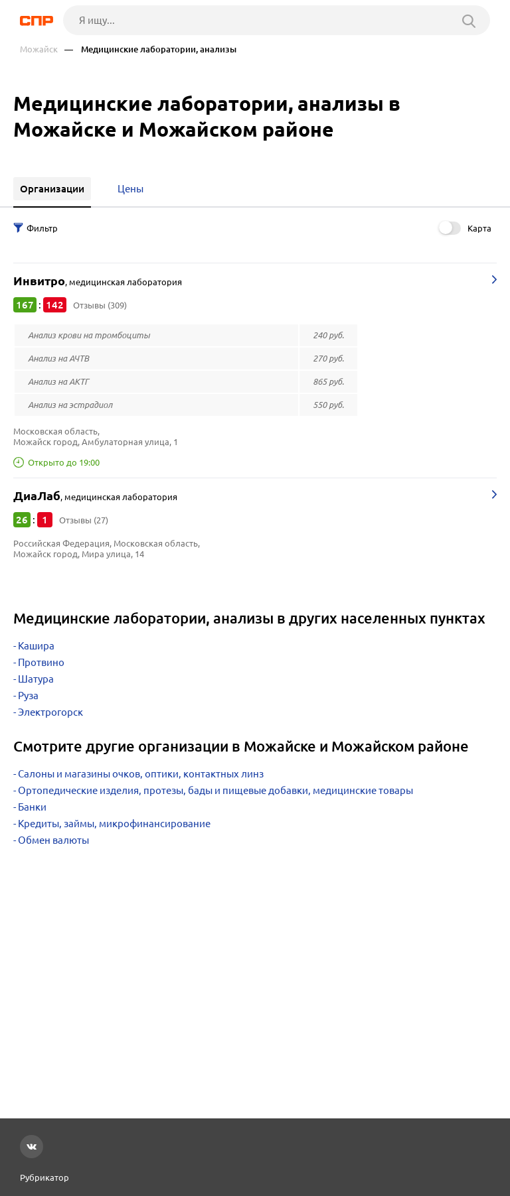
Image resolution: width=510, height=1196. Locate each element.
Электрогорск (50, 712)
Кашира (36, 646)
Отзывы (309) (100, 305)
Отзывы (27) (83, 520)
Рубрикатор (44, 1177)
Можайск (39, 49)
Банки (32, 807)
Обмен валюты (53, 840)
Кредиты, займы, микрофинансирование (114, 824)
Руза (28, 695)
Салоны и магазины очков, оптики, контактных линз (141, 774)
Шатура (36, 679)
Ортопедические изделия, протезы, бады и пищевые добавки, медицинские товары (215, 790)
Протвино (41, 662)
